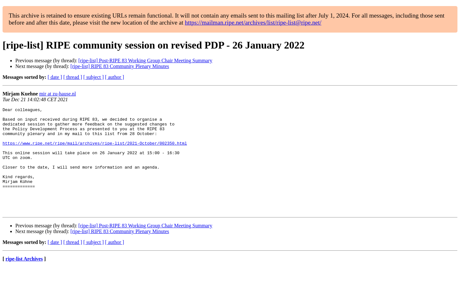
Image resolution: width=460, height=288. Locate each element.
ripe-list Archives (24, 280)
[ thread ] (72, 77)
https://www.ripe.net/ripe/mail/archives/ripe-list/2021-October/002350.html (95, 151)
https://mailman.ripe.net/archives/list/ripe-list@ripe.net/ (253, 22)
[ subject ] (93, 77)
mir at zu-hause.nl (57, 93)
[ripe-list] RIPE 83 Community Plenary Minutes (119, 66)
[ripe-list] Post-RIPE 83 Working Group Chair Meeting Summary (145, 60)
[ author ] (114, 77)
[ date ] (55, 77)
